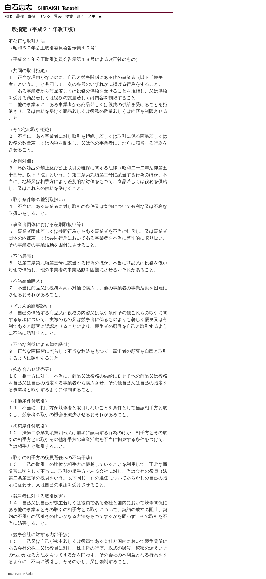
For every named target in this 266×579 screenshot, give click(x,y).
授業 (69, 16)
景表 (58, 16)
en (101, 16)
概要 (9, 16)
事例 (31, 16)
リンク (45, 16)
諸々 (81, 16)
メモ (92, 16)
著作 (20, 16)
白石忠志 (41, 7)
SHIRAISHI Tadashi (19, 574)
